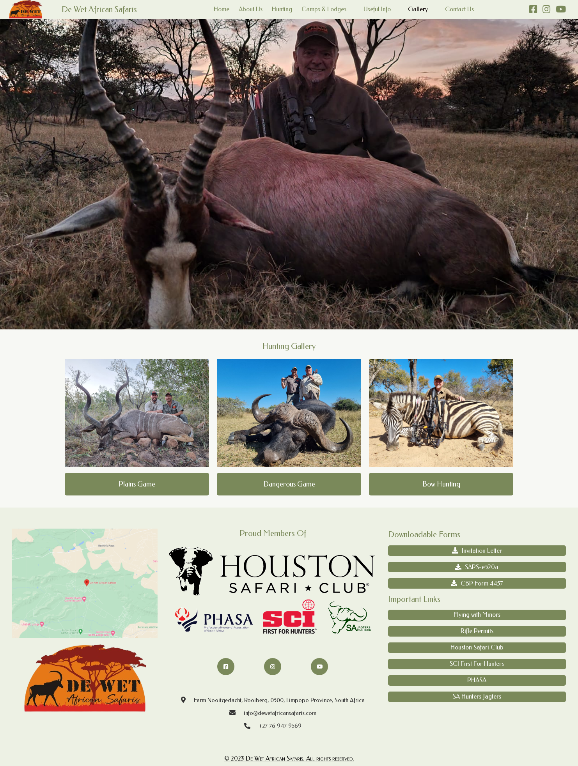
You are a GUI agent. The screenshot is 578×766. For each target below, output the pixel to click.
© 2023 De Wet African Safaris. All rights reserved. (289, 758)
